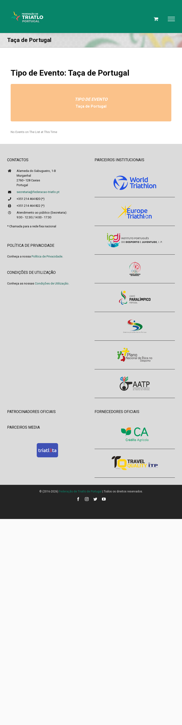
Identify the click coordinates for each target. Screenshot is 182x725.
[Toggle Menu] (171, 19)
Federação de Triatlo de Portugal (80, 491)
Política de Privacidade (47, 256)
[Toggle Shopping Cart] (156, 18)
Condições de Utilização (51, 283)
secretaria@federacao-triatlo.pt (38, 192)
